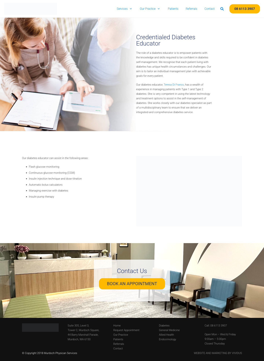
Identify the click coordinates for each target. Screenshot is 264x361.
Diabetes (164, 325)
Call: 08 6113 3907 (216, 325)
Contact (118, 348)
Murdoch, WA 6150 (79, 339)
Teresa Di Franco (174, 84)
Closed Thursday (215, 343)
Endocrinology (167, 339)
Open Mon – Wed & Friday (220, 334)
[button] (130, 8)
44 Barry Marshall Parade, (83, 334)
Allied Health (166, 334)
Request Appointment (126, 330)
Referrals (118, 344)
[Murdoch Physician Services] (30, 9)
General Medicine (169, 330)
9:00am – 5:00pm (215, 339)
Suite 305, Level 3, (78, 325)
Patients (118, 339)
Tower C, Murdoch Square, (83, 330)
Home (117, 325)
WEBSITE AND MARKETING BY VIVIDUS (218, 353)
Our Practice (120, 334)
